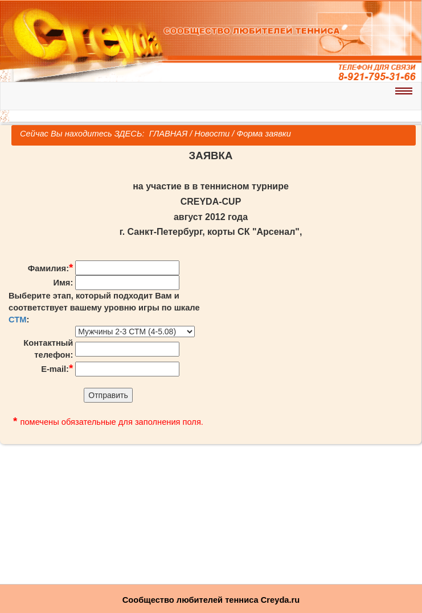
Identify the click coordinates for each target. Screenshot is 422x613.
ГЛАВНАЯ (167, 133)
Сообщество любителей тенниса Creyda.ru (211, 599)
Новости (212, 133)
